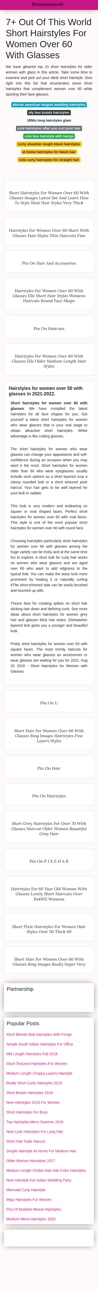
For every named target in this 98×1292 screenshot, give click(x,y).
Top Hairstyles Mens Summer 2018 (34, 1122)
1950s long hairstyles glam (49, 120)
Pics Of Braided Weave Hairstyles (33, 1209)
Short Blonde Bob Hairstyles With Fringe (39, 1034)
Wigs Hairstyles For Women (28, 1199)
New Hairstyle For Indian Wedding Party (38, 1180)
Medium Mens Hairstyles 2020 (30, 1219)
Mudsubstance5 (47, 4)
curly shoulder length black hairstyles (49, 144)
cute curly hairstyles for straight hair (49, 160)
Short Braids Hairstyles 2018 (29, 1093)
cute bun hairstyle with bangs (49, 136)
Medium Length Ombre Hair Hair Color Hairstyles (46, 1170)
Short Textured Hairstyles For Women (36, 1063)
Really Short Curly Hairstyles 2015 (34, 1083)
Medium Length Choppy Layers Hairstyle (39, 1073)
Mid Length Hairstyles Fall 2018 (31, 1054)
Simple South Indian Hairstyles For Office (39, 1044)
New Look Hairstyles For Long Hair (34, 1131)
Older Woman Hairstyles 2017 (30, 1161)
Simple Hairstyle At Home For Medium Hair (41, 1151)
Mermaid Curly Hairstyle (25, 1190)
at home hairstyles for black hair (49, 152)
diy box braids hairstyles (49, 112)
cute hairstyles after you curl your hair (49, 128)
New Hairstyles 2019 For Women (33, 1102)
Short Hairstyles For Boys (27, 1112)
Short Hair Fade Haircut (25, 1141)
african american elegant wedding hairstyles (49, 105)
